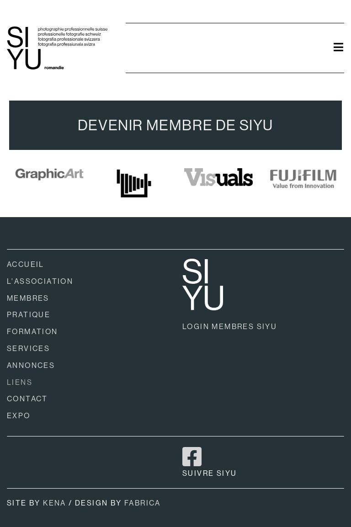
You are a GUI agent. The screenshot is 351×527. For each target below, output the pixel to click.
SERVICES (28, 348)
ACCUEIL (25, 264)
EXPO (19, 415)
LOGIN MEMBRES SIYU (229, 326)
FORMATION (32, 331)
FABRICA (142, 503)
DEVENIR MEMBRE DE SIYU (175, 125)
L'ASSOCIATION (40, 281)
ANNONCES (31, 365)
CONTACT (27, 398)
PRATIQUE (28, 314)
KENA (54, 503)
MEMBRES (28, 298)
